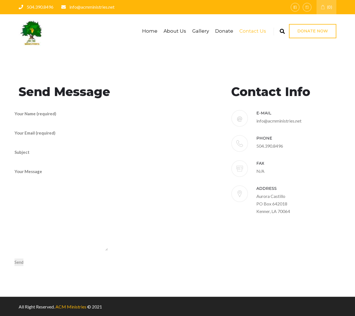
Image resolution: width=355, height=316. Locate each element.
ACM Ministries (70, 306)
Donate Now (312, 30)
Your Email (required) (60, 136)
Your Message (61, 210)
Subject (60, 156)
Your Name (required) (60, 117)
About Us (175, 31)
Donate (224, 31)
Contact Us (252, 31)
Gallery (200, 31)
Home (149, 31)
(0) (326, 6)
